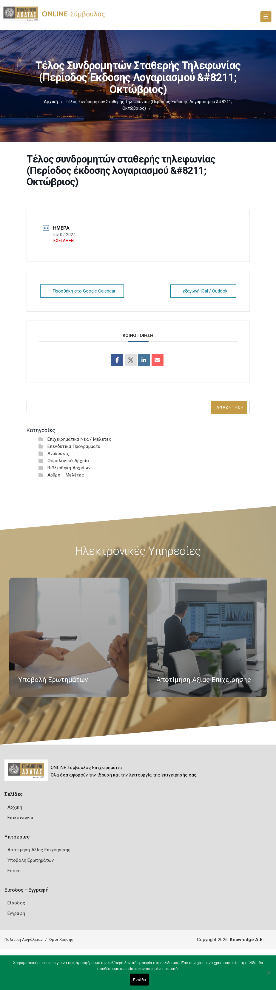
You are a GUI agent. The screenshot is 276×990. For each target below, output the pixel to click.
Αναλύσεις (58, 453)
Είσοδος (16, 902)
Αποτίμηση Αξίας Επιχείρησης (38, 849)
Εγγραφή (16, 913)
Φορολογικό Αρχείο (68, 460)
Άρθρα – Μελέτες (65, 474)
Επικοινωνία (20, 817)
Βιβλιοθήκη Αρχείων (68, 467)
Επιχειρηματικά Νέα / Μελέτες (79, 439)
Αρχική (51, 101)
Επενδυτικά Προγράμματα (74, 446)
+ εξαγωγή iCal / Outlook (203, 291)
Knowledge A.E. (247, 939)
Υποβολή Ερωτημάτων (30, 860)
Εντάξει (139, 979)
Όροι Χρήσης (61, 939)
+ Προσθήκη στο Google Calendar (82, 291)
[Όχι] (269, 976)
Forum (14, 870)
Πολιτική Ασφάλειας (23, 939)
